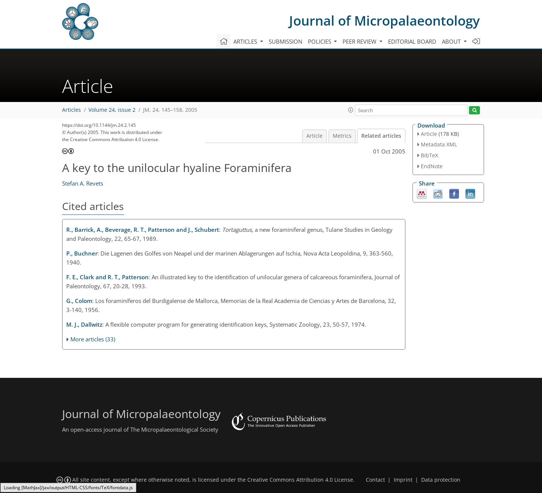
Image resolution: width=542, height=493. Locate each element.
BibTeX (429, 155)
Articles (71, 110)
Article (314, 135)
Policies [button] (320, 41)
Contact (375, 479)
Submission (285, 41)
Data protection (440, 479)
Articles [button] (246, 41)
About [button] (452, 41)
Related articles (381, 135)
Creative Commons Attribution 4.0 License (300, 479)
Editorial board (412, 41)
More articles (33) (92, 339)
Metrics (342, 135)
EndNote (432, 166)
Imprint (403, 479)
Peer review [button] (360, 41)
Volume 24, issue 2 (112, 110)
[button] (350, 110)
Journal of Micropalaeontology (384, 20)
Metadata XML (439, 144)
